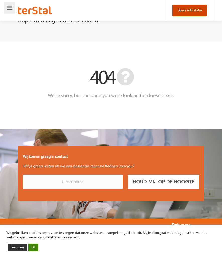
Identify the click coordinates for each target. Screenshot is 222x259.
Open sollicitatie (189, 10)
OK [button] (33, 247)
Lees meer (17, 247)
